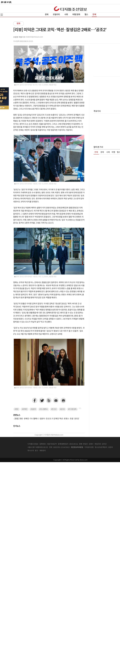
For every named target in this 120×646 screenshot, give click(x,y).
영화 (18, 23)
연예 (94, 14)
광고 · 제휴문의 (40, 451)
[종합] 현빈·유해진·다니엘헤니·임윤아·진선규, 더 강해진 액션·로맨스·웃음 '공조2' (46, 419)
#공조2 (62, 409)
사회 (66, 14)
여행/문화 (76, 14)
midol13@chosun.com (34, 37)
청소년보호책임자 (101, 447)
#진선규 (54, 409)
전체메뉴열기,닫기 (2, 15)
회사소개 (31, 451)
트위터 (41, 400)
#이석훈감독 (72, 409)
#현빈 (16, 409)
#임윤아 (33, 409)
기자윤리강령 (89, 447)
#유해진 (24, 409)
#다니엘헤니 (43, 409)
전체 (96, 152)
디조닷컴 (70, 8)
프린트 (63, 400)
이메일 (56, 400)
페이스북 (34, 400)
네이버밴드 (49, 400)
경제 (46, 14)
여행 (113, 152)
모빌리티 (56, 14)
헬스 (86, 14)
